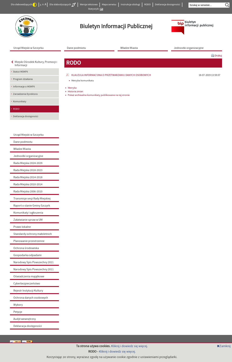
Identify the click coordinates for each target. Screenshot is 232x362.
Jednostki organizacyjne (28, 156)
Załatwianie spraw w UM (28, 220)
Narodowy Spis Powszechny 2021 (33, 262)
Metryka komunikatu (81, 80)
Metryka (70, 88)
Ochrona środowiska (26, 248)
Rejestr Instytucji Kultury (28, 290)
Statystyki (95, 9)
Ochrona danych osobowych (30, 298)
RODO (147, 4)
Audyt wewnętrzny (24, 319)
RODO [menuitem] (16, 109)
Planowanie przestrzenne (28, 241)
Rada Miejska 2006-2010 (27, 191)
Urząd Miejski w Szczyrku (28, 135)
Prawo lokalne (22, 227)
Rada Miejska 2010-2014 (27, 184)
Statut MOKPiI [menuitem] (20, 71)
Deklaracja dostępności (167, 4)
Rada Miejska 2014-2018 (27, 177)
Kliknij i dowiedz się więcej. (129, 346)
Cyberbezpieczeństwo (26, 283)
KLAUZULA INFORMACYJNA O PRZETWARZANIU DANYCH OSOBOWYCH (111, 75)
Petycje (17, 312)
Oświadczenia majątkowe (28, 276)
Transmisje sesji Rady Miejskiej (32, 198)
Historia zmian (74, 91)
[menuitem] (36, 47)
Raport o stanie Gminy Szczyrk (31, 205)
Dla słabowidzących (24, 5)
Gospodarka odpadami (27, 255)
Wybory (18, 305)
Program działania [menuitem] (23, 79)
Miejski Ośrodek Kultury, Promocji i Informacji (34, 63)
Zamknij (224, 346)
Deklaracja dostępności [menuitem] (25, 116)
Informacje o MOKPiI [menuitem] (24, 86)
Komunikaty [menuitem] (19, 101)
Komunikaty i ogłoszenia (28, 213)
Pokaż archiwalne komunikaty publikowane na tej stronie (97, 95)
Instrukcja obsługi (130, 4)
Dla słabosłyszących (62, 5)
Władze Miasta (22, 149)
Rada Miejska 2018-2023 (27, 170)
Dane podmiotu (22, 142)
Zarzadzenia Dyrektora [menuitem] (25, 94)
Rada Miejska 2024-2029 (27, 163)
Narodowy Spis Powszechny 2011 (33, 269)
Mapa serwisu (109, 4)
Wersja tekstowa (89, 4)
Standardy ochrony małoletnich (32, 234)
